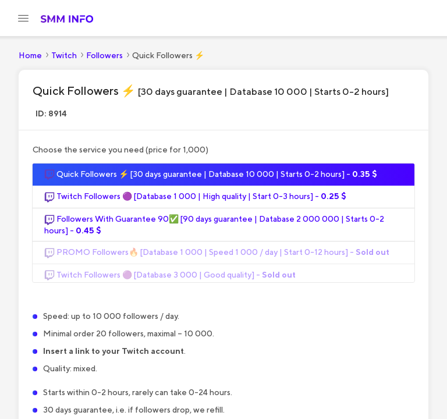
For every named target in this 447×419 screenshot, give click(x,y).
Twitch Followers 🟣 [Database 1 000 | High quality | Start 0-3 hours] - (195, 202)
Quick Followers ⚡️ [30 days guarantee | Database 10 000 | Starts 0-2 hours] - (210, 180)
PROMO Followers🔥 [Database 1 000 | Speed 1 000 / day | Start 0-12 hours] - (216, 258)
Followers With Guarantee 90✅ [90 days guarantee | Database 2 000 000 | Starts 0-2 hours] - (214, 230)
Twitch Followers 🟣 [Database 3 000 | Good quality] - (170, 280)
